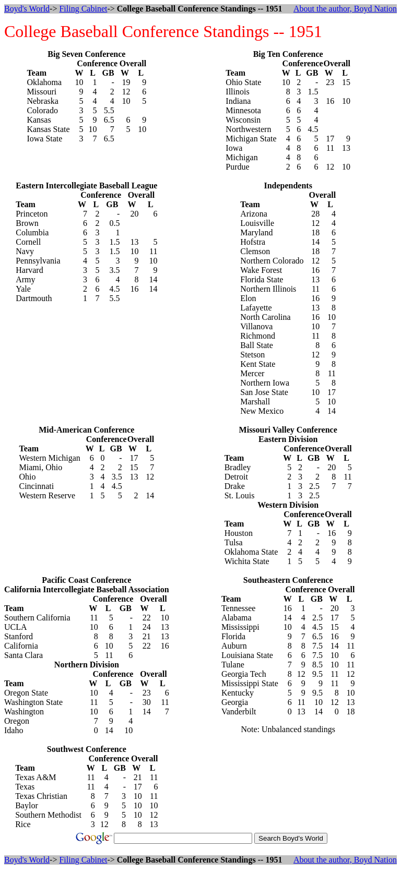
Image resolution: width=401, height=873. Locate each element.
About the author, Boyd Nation (345, 8)
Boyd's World (27, 8)
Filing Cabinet (83, 8)
